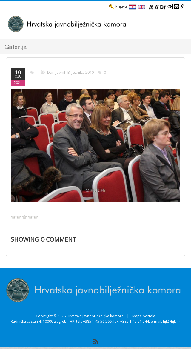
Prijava (118, 6)
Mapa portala (143, 316)
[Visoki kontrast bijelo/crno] (170, 6)
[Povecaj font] (151, 6)
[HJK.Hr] (89, 24)
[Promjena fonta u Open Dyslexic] (163, 6)
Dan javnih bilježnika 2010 (70, 72)
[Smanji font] (156, 6)
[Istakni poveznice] (182, 6)
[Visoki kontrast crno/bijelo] (177, 6)
